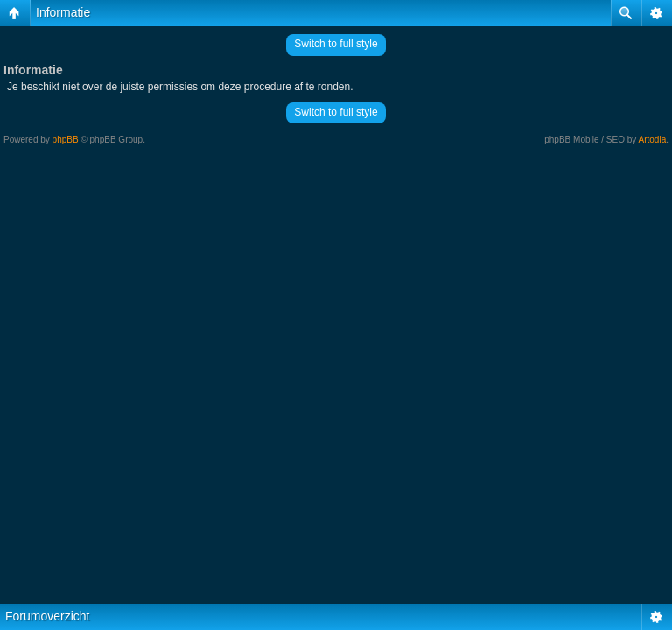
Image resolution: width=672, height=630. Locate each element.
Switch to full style (335, 44)
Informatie (63, 12)
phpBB (65, 139)
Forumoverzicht (47, 616)
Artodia (653, 139)
